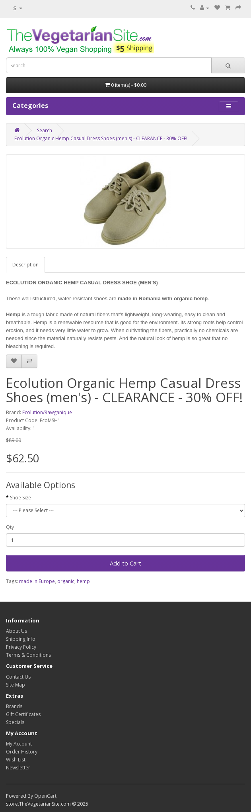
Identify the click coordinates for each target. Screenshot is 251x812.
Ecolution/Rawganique (47, 412)
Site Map (15, 684)
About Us (16, 631)
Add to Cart (125, 563)
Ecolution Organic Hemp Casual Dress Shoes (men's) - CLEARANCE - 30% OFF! (100, 138)
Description (25, 264)
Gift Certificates (23, 714)
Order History (21, 751)
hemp (83, 581)
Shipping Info (20, 639)
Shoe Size (20, 497)
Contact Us (18, 676)
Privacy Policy (21, 647)
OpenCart (45, 795)
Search (44, 130)
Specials (15, 722)
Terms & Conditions (28, 655)
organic (65, 581)
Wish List (15, 759)
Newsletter (18, 767)
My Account (19, 743)
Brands (14, 706)
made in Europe (37, 581)
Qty (10, 527)
